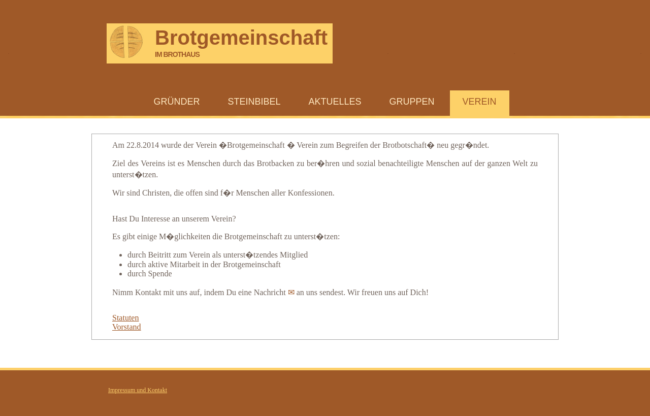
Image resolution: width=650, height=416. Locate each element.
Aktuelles (334, 102)
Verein (480, 102)
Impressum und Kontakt (137, 390)
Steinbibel (254, 102)
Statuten (125, 317)
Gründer (176, 102)
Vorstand (126, 327)
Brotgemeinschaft (241, 38)
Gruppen (412, 102)
